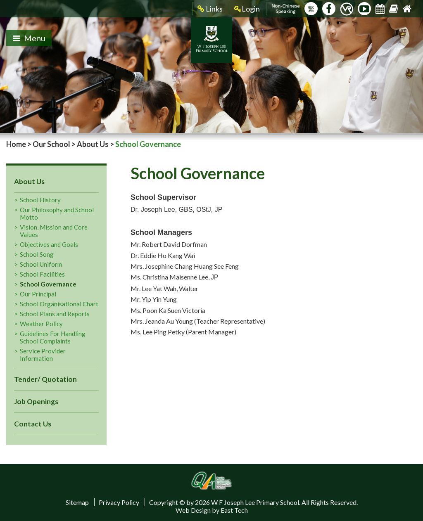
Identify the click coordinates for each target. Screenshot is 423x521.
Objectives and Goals (49, 244)
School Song (37, 254)
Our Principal (38, 294)
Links (210, 9)
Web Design (193, 510)
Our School (51, 144)
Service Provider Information (43, 354)
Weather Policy (41, 323)
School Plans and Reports (55, 313)
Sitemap (77, 502)
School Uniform (41, 264)
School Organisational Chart (59, 304)
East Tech (234, 510)
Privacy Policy (119, 502)
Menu (29, 38)
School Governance (48, 284)
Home (16, 144)
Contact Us (32, 423)
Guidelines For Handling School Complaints (53, 337)
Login (247, 9)
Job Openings (36, 401)
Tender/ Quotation (45, 379)
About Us (93, 144)
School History (40, 200)
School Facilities (42, 274)
